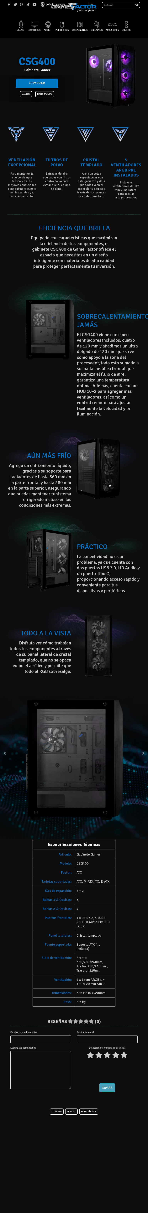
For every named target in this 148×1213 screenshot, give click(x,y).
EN (91, 5)
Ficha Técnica (44, 94)
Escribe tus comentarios (23, 1047)
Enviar (107, 1088)
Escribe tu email (85, 1032)
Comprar (37, 83)
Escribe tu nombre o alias (23, 1032)
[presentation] (107, 1070)
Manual (26, 94)
